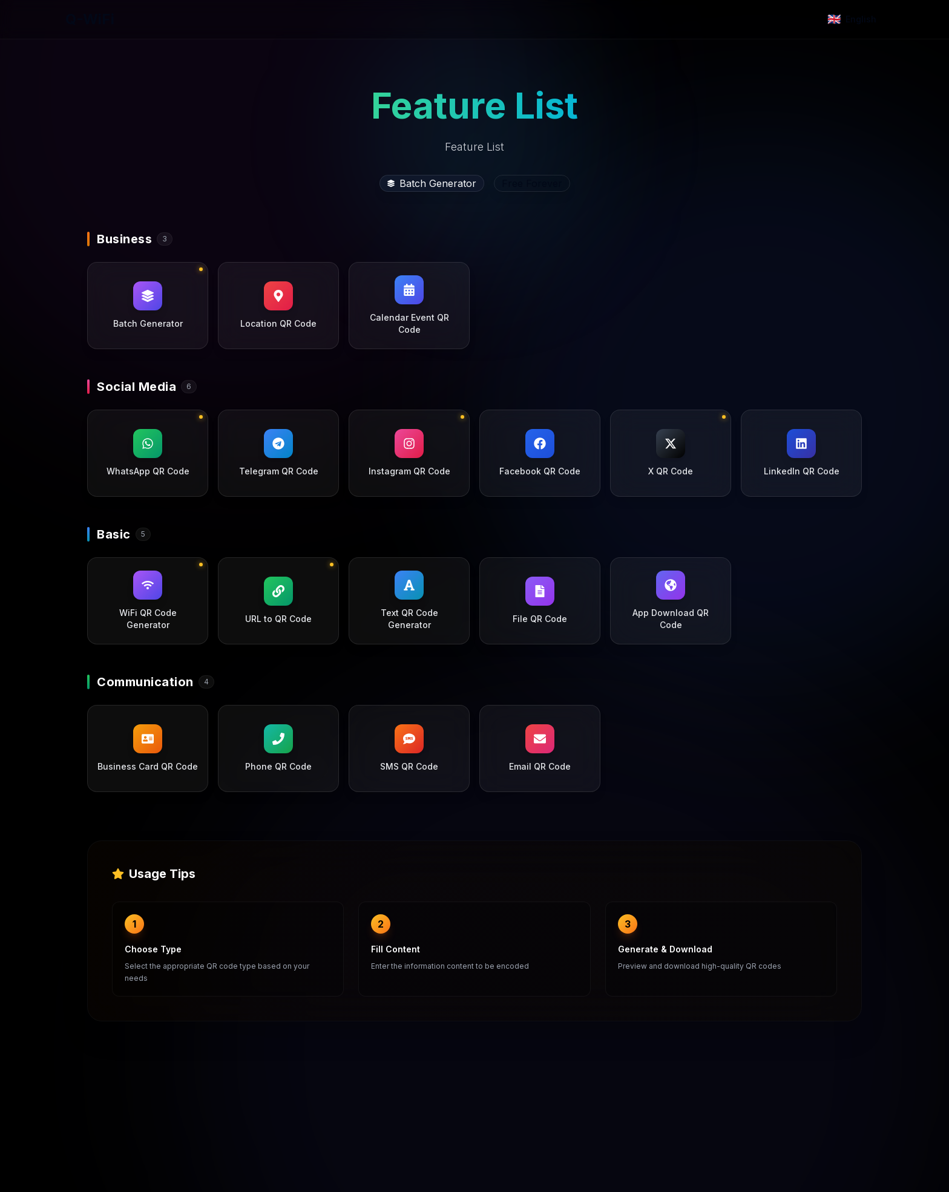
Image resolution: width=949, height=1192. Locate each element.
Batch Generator (431, 183)
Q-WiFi (89, 19)
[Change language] (852, 19)
